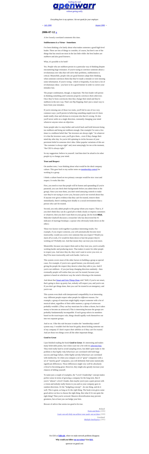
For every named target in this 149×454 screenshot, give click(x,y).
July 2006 (48, 25)
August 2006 (100, 25)
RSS (91, 440)
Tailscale (61, 436)
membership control (89, 169)
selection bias (96, 346)
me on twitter (79, 440)
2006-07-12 (49, 32)
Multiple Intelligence (92, 420)
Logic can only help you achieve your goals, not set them (78, 414)
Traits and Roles (94, 411)
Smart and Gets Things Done (68, 280)
